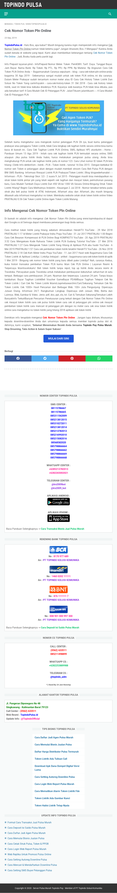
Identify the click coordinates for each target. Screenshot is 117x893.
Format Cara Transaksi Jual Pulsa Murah (29, 822)
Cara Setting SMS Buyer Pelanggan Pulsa (30, 870)
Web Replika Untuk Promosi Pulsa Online (29, 854)
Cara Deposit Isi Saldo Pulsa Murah (26, 827)
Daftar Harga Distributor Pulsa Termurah (57, 751)
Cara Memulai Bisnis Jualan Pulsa (53, 744)
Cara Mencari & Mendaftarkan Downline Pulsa (32, 864)
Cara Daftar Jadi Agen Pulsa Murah (54, 737)
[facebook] (18, 358)
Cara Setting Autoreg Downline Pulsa (55, 776)
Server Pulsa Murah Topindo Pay (48, 888)
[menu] (6, 12)
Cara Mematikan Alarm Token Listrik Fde (57, 791)
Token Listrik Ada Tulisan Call (51, 758)
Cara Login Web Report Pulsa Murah (54, 783)
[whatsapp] (99, 358)
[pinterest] (72, 358)
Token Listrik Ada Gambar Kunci (52, 798)
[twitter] (44, 358)
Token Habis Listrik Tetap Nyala (52, 805)
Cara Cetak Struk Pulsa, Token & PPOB (28, 843)
